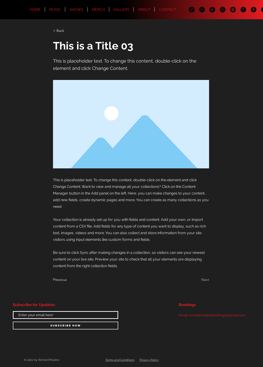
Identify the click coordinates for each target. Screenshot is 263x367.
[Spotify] (233, 9)
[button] (144, 9)
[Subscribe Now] (65, 325)
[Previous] (68, 280)
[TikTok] (191, 9)
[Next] (197, 280)
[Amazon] (253, 9)
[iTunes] (243, 9)
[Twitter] (212, 9)
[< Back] (68, 30)
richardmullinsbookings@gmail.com (217, 315)
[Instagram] (222, 9)
